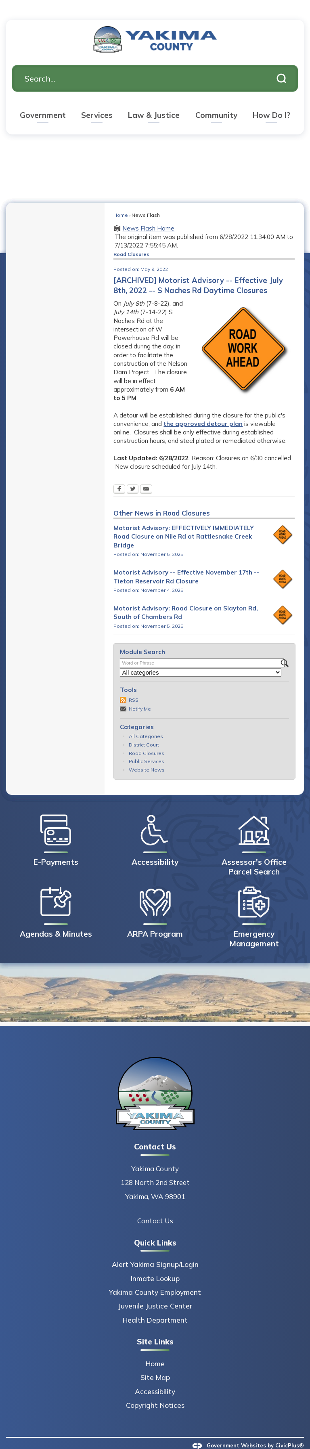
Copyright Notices (155, 1391)
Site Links (155, 1328)
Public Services (146, 747)
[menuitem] (42, 102)
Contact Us (155, 1207)
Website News (147, 756)
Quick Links (155, 1229)
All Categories (146, 722)
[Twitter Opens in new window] (132, 476)
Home (120, 201)
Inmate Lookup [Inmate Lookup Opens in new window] (155, 1264)
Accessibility (155, 1378)
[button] (281, 64)
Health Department (155, 1306)
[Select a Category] (200, 658)
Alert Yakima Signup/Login (155, 1250)
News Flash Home (148, 214)
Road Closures (146, 739)
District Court (144, 731)
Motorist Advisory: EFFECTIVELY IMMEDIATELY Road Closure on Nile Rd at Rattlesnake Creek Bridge (183, 522)
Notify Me (140, 695)
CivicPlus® (289, 1431)
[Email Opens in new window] (146, 476)
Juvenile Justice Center (155, 1292)
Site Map (155, 1363)
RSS (133, 686)
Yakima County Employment (155, 1278)
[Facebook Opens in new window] (119, 476)
